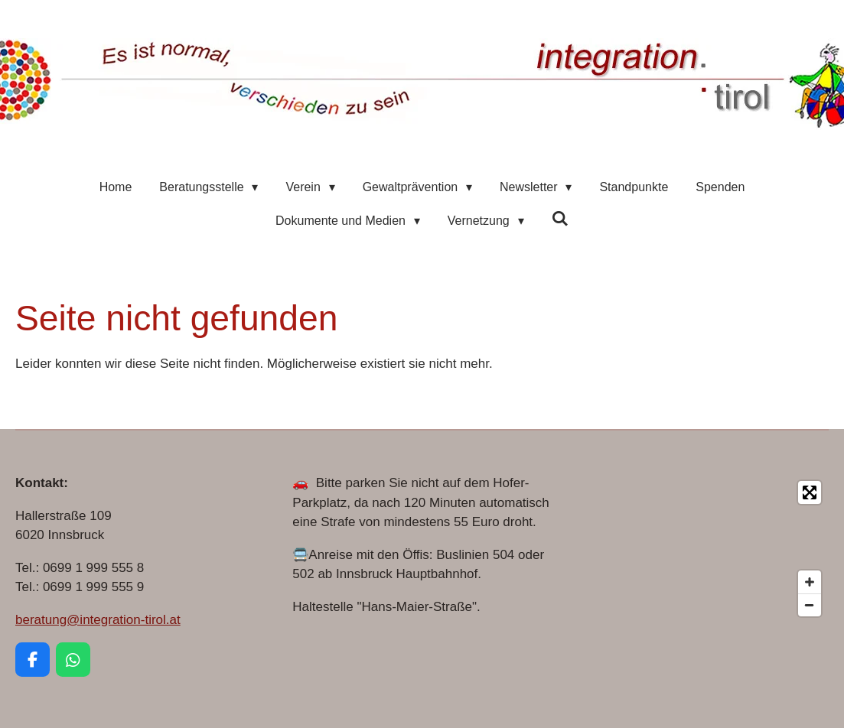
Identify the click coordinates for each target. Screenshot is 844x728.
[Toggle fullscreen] (809, 492)
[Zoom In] (809, 581)
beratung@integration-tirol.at (98, 620)
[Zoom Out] (809, 604)
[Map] (699, 548)
